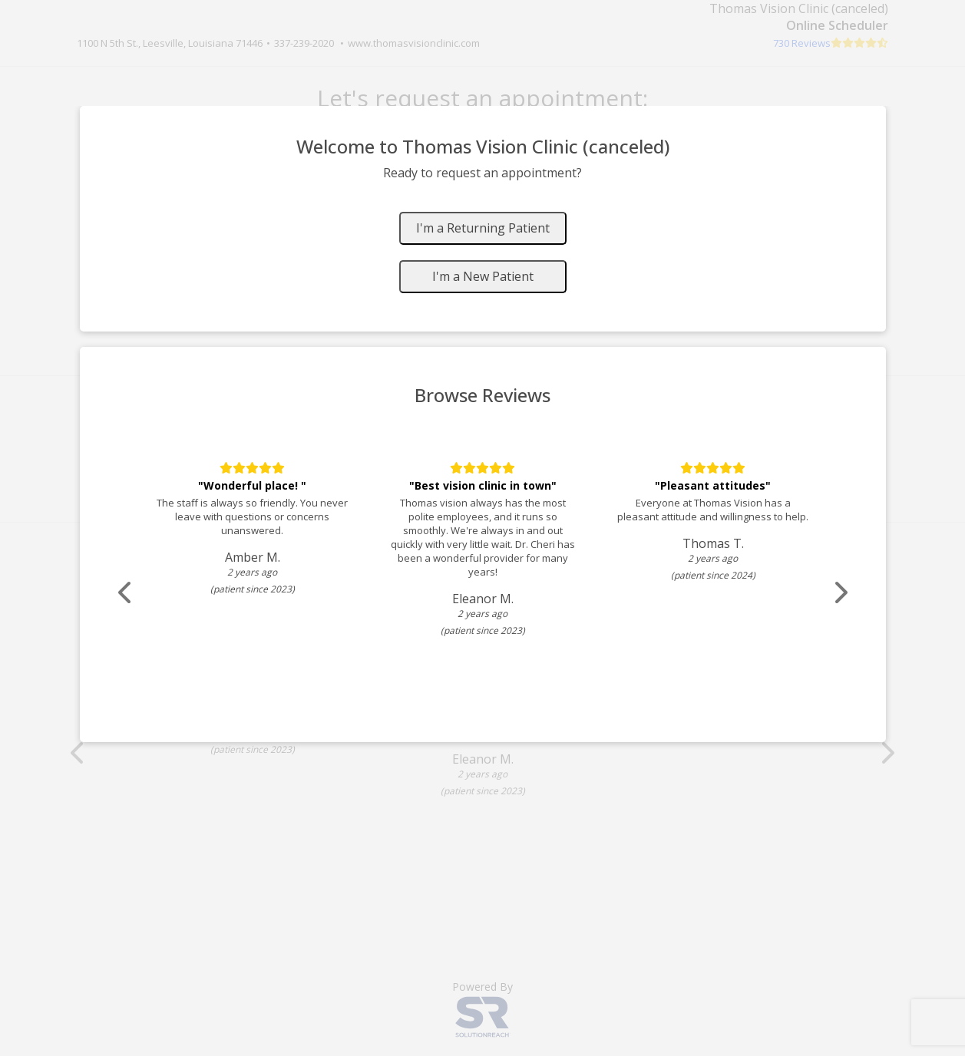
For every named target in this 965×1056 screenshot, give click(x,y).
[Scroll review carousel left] (126, 593)
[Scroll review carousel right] (840, 593)
